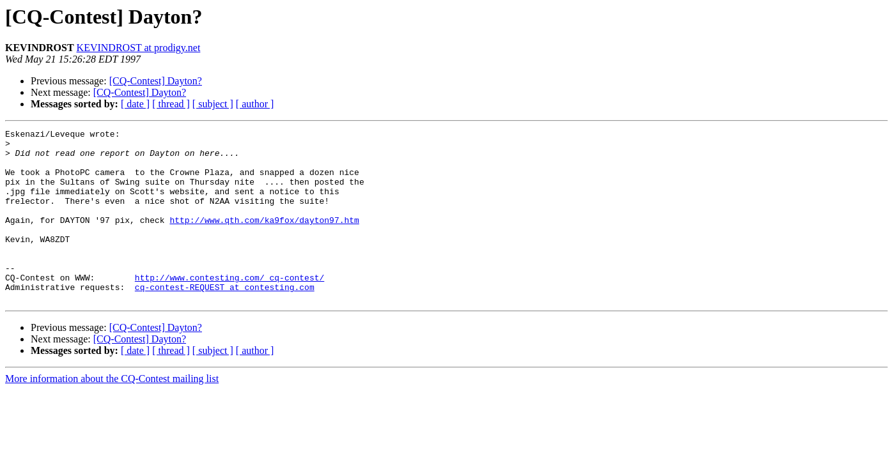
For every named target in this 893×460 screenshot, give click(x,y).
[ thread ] (171, 103)
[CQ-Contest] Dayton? (155, 80)
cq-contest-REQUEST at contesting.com (224, 319)
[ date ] (135, 103)
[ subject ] (212, 103)
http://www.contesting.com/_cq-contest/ (229, 308)
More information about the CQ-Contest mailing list (112, 413)
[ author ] (255, 103)
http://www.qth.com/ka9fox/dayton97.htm (264, 239)
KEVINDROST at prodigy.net (139, 47)
